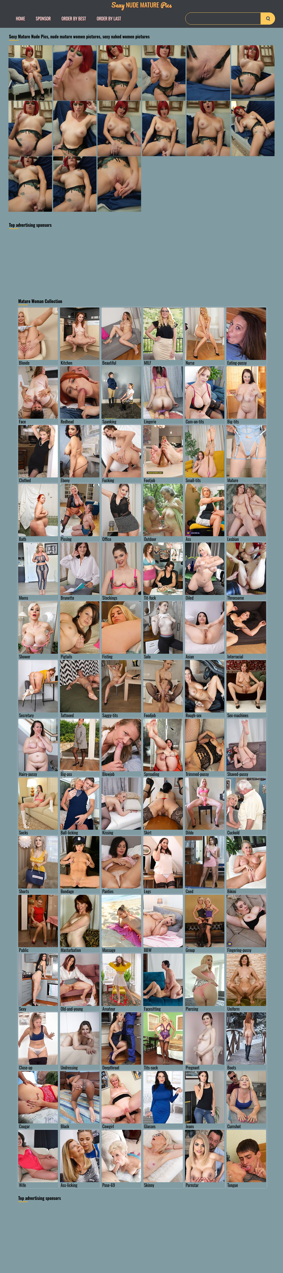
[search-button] (268, 18)
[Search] (230, 18)
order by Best (74, 18)
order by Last (109, 18)
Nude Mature (142, 4)
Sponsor (43, 18)
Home (20, 18)
